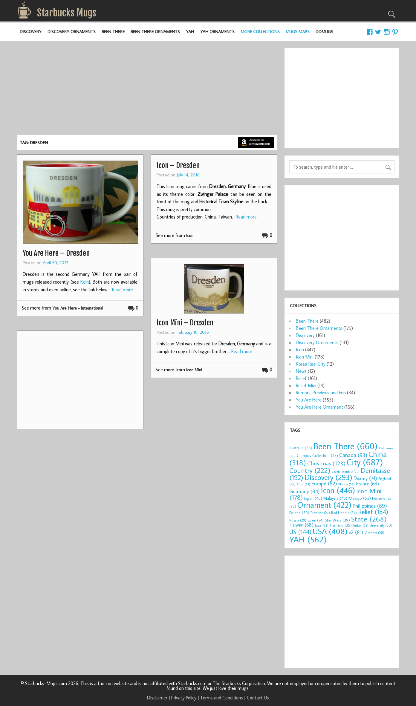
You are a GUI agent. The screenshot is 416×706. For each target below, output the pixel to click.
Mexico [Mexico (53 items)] (359, 498)
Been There (113, 31)
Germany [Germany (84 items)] (304, 491)
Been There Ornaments (155, 31)
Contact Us (258, 698)
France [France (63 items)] (367, 483)
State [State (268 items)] (369, 518)
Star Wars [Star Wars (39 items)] (337, 520)
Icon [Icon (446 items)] (338, 490)
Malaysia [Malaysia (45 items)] (335, 498)
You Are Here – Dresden (56, 253)
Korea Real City (310, 364)
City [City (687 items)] (365, 462)
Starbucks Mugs (66, 13)
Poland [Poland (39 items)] (299, 512)
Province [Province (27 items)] (320, 512)
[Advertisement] (147, 90)
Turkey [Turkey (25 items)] (360, 525)
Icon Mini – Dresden (185, 322)
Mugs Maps (298, 31)
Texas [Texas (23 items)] (321, 525)
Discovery (31, 31)
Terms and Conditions (221, 698)
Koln (84, 282)
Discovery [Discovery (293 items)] (328, 477)
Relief (301, 378)
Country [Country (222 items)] (310, 470)
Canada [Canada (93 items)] (353, 455)
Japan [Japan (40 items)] (313, 498)
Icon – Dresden (178, 165)
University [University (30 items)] (381, 525)
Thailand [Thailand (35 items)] (341, 525)
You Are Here (309, 400)
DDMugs (324, 31)
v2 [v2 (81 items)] (356, 532)
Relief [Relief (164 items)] (373, 511)
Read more (122, 290)
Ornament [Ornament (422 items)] (324, 505)
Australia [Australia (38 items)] (300, 447)
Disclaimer (157, 698)
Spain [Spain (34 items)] (316, 520)
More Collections (260, 31)
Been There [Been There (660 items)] (345, 446)
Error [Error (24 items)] (303, 484)
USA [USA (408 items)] (330, 531)
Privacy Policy (183, 698)
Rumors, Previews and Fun (321, 393)
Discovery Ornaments (72, 31)
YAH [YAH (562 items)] (308, 539)
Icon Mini (194, 370)
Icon (189, 235)
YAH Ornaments (217, 31)
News (301, 371)
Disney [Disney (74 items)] (365, 478)
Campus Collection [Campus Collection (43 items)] (317, 455)
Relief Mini (306, 385)
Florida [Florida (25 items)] (346, 484)
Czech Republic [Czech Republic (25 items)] (346, 472)
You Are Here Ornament (319, 407)
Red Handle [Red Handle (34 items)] (344, 512)
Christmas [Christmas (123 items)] (326, 463)
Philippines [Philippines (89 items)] (370, 505)
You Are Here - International (77, 308)
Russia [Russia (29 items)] (297, 520)
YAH (190, 31)
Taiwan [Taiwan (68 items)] (301, 525)
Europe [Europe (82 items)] (324, 483)
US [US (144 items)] (300, 532)
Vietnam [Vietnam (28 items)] (374, 532)
